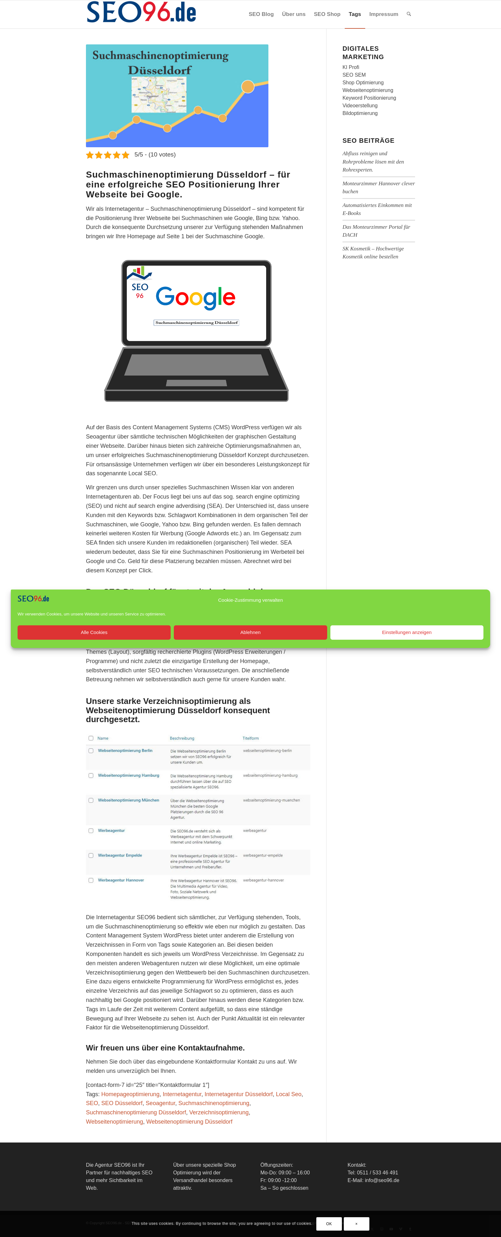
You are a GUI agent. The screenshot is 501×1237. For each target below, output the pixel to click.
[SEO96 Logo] (142, 14)
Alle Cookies (94, 645)
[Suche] (409, 14)
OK (329, 1224)
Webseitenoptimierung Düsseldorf (189, 1122)
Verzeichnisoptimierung (219, 1112)
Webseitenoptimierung (114, 1122)
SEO (92, 1103)
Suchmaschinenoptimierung (213, 1103)
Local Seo (288, 1094)
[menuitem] (261, 14)
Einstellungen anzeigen (407, 645)
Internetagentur (182, 1094)
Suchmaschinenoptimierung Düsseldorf (136, 1112)
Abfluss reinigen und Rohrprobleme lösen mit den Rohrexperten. (373, 161)
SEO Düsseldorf (122, 1103)
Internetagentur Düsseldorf (238, 1094)
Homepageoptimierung (130, 1094)
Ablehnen (250, 645)
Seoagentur (160, 1103)
